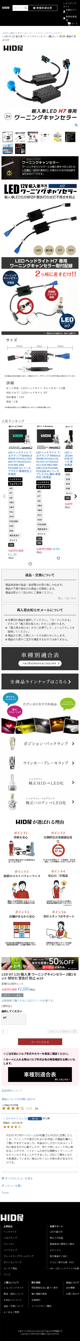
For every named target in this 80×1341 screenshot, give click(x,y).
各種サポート (74, 32)
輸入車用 (43, 33)
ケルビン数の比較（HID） (62, 1262)
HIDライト (49, 33)
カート (72, 23)
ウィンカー (9, 1243)
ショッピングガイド (69, 4)
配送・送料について (14, 1293)
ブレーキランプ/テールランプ (18, 1256)
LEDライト (9, 33)
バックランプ (10, 1250)
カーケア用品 (56, 32)
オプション (62, 35)
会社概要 (70, 1287)
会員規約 (35, 1299)
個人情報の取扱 (39, 1293)
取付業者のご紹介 (58, 1256)
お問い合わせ (72, 1293)
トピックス (55, 1250)
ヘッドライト (10, 1231)
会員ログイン (70, 11)
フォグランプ (10, 1237)
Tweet (5, 1192)
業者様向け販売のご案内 (62, 1243)
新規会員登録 (70, 18)
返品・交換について (14, 1305)
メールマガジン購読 (41, 1305)
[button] (4, 496)
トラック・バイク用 (35, 32)
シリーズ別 (2, 35)
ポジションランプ (12, 1262)
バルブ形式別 (16, 32)
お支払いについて (12, 1299)
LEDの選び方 (56, 1231)
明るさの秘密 (56, 1237)
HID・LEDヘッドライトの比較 (64, 1268)
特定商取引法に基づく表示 (44, 1287)
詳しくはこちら (67, 598)
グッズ (68, 32)
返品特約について (11, 1090)
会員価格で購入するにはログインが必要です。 (28, 1000)
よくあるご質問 (11, 1312)
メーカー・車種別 (23, 35)
